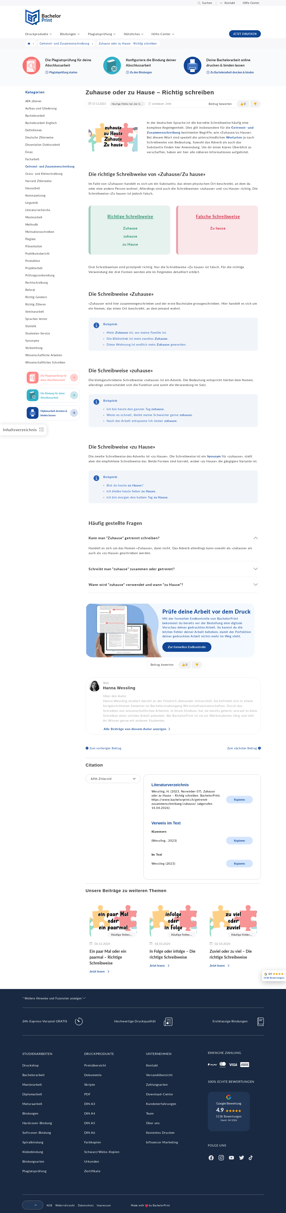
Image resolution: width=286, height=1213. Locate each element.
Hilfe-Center (251, 3)
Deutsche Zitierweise (39, 137)
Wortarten (234, 137)
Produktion (32, 260)
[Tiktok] (251, 1157)
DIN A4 (89, 1113)
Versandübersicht (159, 1075)
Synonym (214, 456)
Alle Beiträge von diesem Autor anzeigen (135, 729)
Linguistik (31, 202)
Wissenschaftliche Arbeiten (43, 355)
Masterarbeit (34, 217)
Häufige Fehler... (121, 934)
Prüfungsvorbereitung (40, 275)
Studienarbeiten (37, 1053)
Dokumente (93, 1075)
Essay (29, 152)
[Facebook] (211, 1157)
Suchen (207, 3)
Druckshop (30, 1065)
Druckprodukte (36, 34)
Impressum (104, 1205)
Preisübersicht (95, 1065)
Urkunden (91, 1161)
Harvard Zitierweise (38, 181)
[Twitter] (241, 1157)
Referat (30, 289)
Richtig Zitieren (35, 304)
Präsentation (33, 246)
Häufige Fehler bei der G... (127, 103)
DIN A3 (89, 1104)
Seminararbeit (34, 311)
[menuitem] (31, 1205)
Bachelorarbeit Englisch (41, 123)
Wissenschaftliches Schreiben (45, 362)
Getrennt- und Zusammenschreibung (50, 166)
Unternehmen (159, 1053)
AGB (49, 1205)
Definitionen (33, 130)
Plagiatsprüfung (100, 34)
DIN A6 (89, 1132)
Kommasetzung (35, 195)
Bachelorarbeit (35, 115)
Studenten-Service (37, 333)
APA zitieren (33, 101)
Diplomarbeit (32, 1094)
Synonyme (32, 340)
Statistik (30, 326)
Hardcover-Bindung (37, 1123)
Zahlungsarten (157, 1084)
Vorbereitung (34, 348)
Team (150, 1113)
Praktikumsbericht (37, 253)
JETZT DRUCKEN (245, 34)
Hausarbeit (32, 188)
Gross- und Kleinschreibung (44, 173)
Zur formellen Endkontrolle (187, 647)
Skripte (89, 1084)
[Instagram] (221, 1157)
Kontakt (230, 3)
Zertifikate (92, 1171)
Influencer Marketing (162, 1142)
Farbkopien (92, 1142)
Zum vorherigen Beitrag (105, 748)
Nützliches (132, 34)
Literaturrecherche (37, 210)
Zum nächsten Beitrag (242, 748)
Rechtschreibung (36, 282)
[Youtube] (231, 1157)
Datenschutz (86, 1205)
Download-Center (159, 1094)
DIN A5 (89, 1123)
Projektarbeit (34, 268)
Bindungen (68, 34)
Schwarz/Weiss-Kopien (102, 1152)
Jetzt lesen (97, 971)
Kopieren (239, 799)
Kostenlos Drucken (160, 1132)
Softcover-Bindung (36, 1132)
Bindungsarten (33, 1161)
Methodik (31, 224)
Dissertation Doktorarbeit (42, 144)
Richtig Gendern (36, 297)
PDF (87, 1094)
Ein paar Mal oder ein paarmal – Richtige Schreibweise (108, 957)
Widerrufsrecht (65, 1205)
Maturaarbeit (32, 1104)
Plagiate (30, 239)
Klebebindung (32, 1152)
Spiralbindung (32, 1142)
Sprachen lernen (36, 319)
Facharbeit (32, 159)
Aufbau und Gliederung (41, 108)
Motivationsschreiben (39, 231)
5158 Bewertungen (229, 1116)
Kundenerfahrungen (161, 1104)
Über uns (153, 1123)
